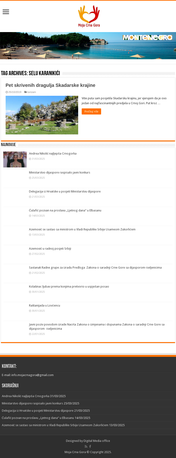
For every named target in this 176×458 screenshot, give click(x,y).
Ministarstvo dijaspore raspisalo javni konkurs (59, 172)
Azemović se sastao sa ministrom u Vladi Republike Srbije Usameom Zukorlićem (82, 229)
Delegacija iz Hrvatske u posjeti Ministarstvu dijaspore (65, 191)
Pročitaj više (91, 111)
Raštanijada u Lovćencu (44, 305)
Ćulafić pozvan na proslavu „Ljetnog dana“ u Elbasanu (65, 210)
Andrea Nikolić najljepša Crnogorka (53, 153)
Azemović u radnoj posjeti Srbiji (50, 248)
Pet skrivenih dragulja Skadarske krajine (50, 85)
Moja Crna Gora (75, 452)
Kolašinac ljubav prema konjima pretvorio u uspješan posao (69, 286)
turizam (31, 92)
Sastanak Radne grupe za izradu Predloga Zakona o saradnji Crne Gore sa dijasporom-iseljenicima (95, 267)
